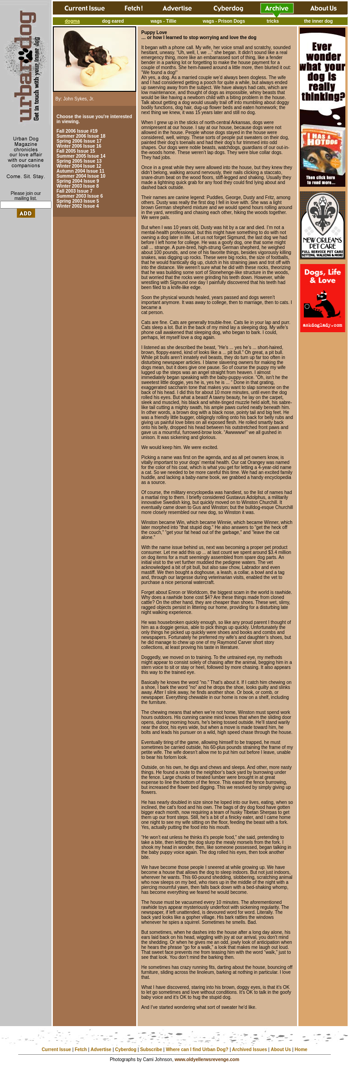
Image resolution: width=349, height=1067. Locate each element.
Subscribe (151, 1049)
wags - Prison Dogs (224, 21)
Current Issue (56, 1049)
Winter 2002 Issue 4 (77, 206)
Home (301, 1049)
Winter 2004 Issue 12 (78, 166)
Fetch (81, 1049)
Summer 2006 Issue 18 (80, 136)
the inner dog (318, 21)
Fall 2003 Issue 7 (74, 191)
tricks (273, 21)
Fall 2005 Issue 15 (75, 151)
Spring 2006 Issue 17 (79, 141)
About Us (281, 1049)
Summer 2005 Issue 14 (80, 156)
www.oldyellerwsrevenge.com (206, 1059)
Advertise (101, 1049)
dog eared (113, 21)
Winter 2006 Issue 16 (78, 146)
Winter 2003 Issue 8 (77, 186)
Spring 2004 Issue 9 (77, 181)
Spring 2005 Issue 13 (79, 161)
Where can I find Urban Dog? (197, 1049)
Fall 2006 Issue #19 (77, 131)
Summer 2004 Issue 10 (80, 176)
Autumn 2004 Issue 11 (80, 171)
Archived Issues (249, 1049)
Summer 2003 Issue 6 (79, 196)
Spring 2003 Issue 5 (77, 201)
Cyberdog (126, 1049)
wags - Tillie (164, 21)
